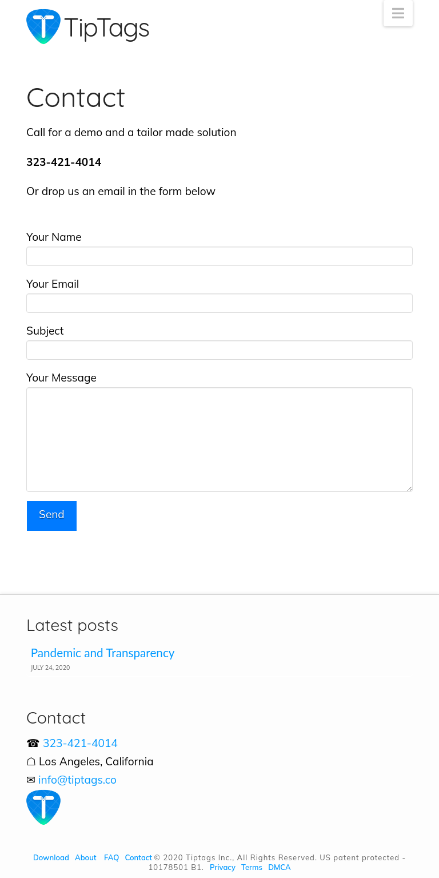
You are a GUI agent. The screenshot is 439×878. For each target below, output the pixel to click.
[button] (398, 13)
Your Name (219, 247)
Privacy (223, 867)
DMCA (279, 867)
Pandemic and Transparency (103, 653)
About (85, 857)
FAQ (111, 857)
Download (51, 857)
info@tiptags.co (77, 779)
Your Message (219, 387)
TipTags (106, 27)
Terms (251, 867)
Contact (138, 857)
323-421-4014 (80, 743)
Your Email (219, 294)
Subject (219, 341)
